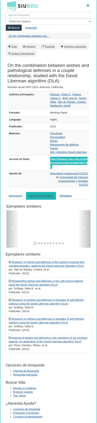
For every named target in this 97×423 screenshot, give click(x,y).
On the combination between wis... (28, 35)
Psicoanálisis (57, 137)
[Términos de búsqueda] (48, 15)
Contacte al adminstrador (28, 416)
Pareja (54, 148)
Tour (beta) (19, 395)
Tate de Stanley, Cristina (71, 101)
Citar (14, 46)
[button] (12, 229)
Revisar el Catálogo (24, 388)
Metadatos (66, 195)
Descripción (15, 195)
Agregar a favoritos (75, 46)
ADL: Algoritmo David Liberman (68, 152)
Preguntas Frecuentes (26, 412)
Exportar (50, 46)
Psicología (56, 133)
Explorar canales (23, 391)
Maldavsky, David (60, 105)
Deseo (54, 140)
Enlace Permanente (23, 53)
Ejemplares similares (41, 195)
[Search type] (48, 21)
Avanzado (31, 27)
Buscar (13, 27)
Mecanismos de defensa (64, 144)
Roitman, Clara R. (60, 94)
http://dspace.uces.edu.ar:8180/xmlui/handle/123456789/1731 (69, 163)
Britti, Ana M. (70, 98)
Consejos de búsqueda (26, 409)
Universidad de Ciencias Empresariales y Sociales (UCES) (73, 181)
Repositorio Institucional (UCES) (69, 173)
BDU (10, 6)
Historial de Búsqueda (26, 370)
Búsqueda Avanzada (25, 374)
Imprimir (31, 46)
